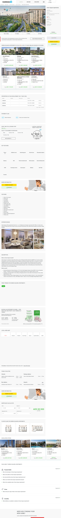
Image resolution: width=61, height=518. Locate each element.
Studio (4, 132)
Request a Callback (9, 393)
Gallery (17, 33)
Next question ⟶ (8, 138)
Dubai (50, 2)
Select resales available (37, 38)
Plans (28, 33)
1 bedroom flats (11, 132)
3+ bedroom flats (6, 134)
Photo (40, 33)
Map (6, 33)
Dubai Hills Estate (51, 14)
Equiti (49, 17)
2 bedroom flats (20, 132)
